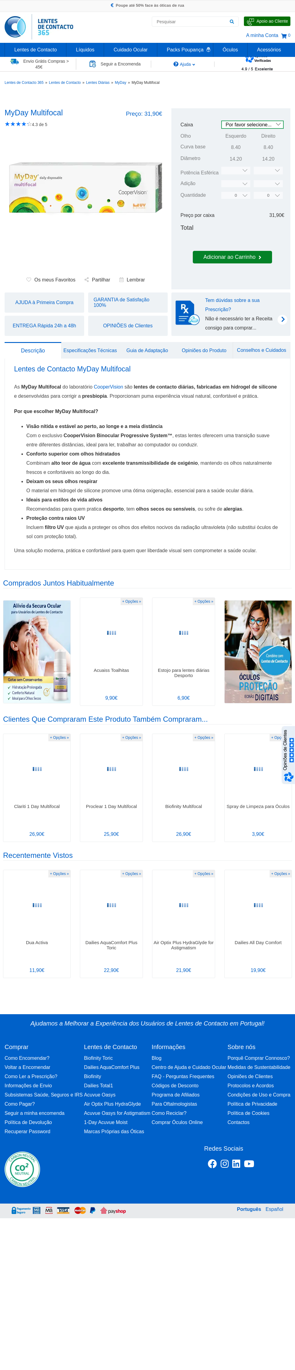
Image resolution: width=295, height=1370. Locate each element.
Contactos (239, 1122)
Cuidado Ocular (131, 49)
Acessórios (269, 49)
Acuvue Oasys (99, 1094)
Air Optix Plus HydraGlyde (112, 1104)
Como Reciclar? (169, 1113)
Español (274, 1209)
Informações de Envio (28, 1085)
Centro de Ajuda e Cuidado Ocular (189, 1067)
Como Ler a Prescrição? (31, 1076)
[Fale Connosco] (267, 21)
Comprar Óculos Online (177, 1122)
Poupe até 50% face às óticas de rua (147, 5)
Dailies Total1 (98, 1085)
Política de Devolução (28, 1122)
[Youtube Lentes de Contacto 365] (265, 1165)
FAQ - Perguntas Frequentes (183, 1076)
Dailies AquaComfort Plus (111, 1067)
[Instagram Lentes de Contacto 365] (225, 1165)
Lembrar (132, 279)
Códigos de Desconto (175, 1085)
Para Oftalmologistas (174, 1104)
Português (249, 1209)
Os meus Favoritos (50, 279)
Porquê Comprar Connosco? (259, 1058)
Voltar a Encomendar (27, 1067)
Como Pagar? (20, 1104)
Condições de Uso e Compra (259, 1094)
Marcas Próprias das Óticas (114, 1131)
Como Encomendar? (27, 1058)
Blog (157, 1058)
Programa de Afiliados (176, 1094)
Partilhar (97, 279)
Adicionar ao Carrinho (232, 257)
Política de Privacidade (253, 1104)
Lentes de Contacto (35, 49)
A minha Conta (262, 35)
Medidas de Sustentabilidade (259, 1067)
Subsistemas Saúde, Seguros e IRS (44, 1094)
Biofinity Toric (98, 1058)
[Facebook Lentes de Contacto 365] (212, 1165)
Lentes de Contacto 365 (24, 82)
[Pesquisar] (231, 21)
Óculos (230, 49)
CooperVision (108, 386)
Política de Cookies (249, 1113)
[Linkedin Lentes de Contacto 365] (236, 1165)
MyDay (120, 82)
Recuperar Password (27, 1131)
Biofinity (92, 1076)
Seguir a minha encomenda (35, 1113)
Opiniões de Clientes (250, 1076)
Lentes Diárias (98, 82)
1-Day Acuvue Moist (105, 1122)
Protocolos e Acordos (251, 1085)
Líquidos (85, 49)
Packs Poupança (185, 49)
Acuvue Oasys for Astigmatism (117, 1113)
